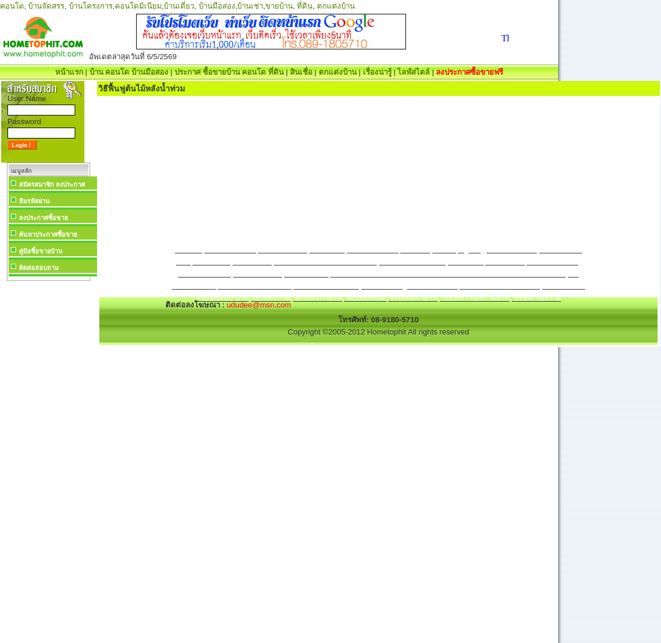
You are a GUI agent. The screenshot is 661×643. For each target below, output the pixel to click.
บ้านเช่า (250, 6)
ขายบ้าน (279, 6)
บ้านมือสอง (217, 6)
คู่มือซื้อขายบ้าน (41, 251)
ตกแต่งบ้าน (336, 6)
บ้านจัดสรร (46, 6)
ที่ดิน (304, 6)
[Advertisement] (48, 456)
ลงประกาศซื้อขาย (43, 217)
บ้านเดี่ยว (179, 6)
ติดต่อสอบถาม (39, 267)
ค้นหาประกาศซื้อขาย (48, 234)
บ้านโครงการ (91, 6)
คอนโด (12, 6)
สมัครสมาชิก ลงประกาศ (52, 184)
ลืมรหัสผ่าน (34, 201)
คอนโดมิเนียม (138, 6)
